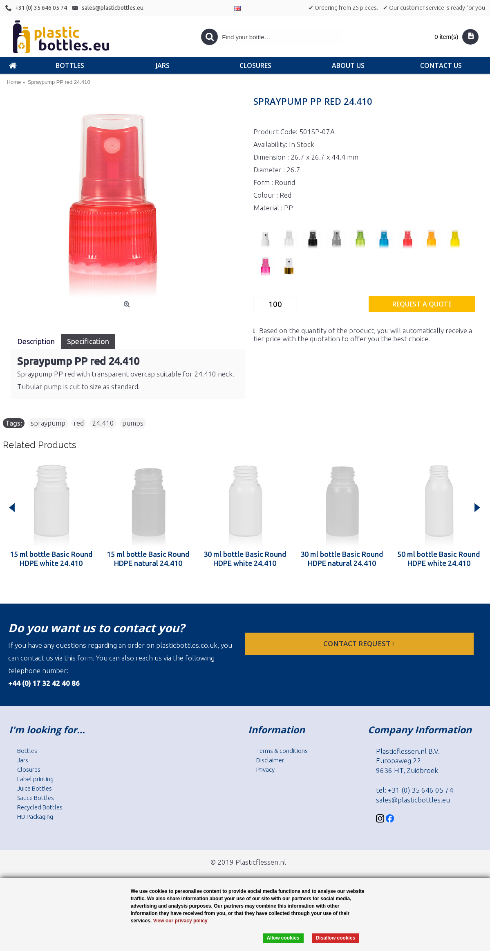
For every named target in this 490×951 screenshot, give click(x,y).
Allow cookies (283, 938)
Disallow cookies (336, 938)
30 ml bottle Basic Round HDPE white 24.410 (245, 558)
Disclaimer (270, 760)
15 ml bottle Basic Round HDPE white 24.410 (51, 558)
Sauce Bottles (35, 797)
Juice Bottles (34, 788)
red (79, 423)
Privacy (265, 769)
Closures (28, 769)
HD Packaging (35, 816)
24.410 (103, 423)
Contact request (359, 643)
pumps (132, 423)
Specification (88, 341)
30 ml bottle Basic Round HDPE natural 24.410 (341, 558)
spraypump (48, 423)
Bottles (27, 750)
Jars (22, 760)
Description (36, 341)
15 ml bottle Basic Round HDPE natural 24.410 (148, 558)
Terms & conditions (282, 750)
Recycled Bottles (40, 807)
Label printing (35, 778)
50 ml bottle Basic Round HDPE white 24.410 (438, 558)
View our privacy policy (180, 921)
